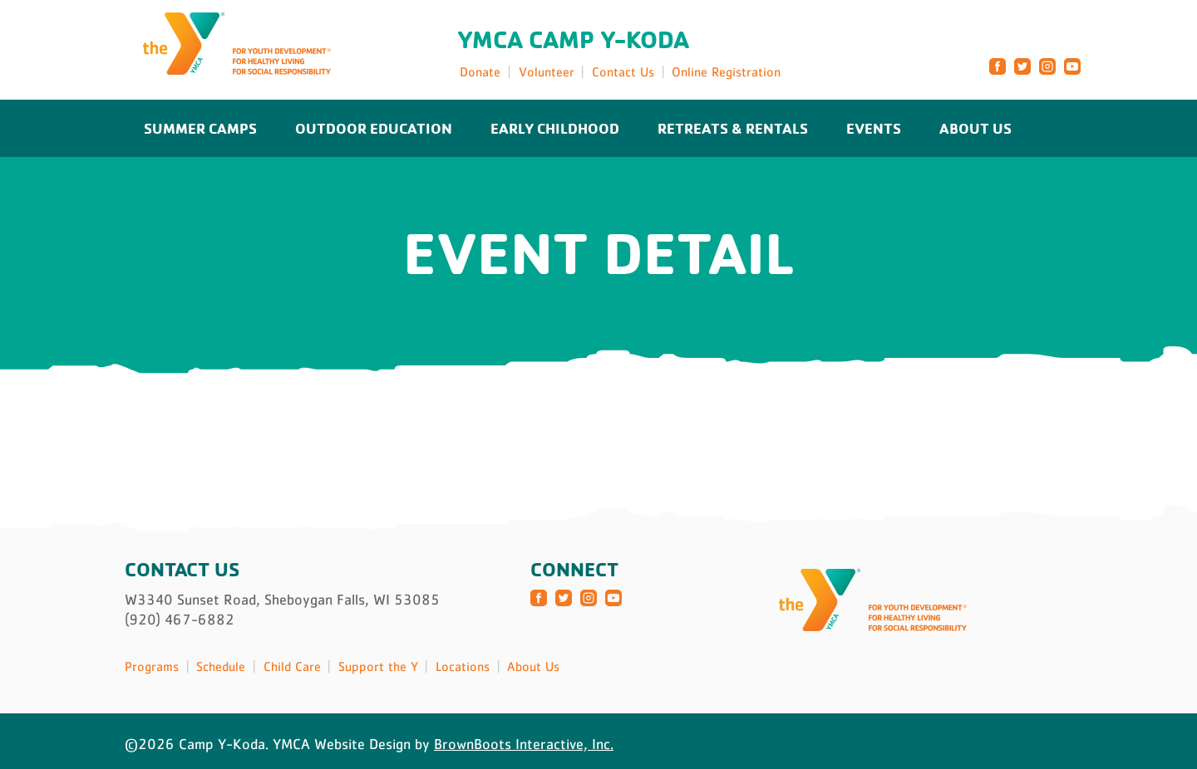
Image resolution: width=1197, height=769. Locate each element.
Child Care (292, 666)
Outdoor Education (373, 128)
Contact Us (623, 71)
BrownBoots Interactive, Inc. (523, 744)
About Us (975, 128)
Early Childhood (554, 128)
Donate (480, 71)
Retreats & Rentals (733, 128)
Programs (152, 666)
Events (873, 128)
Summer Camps (200, 128)
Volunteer (546, 71)
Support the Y (378, 666)
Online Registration (726, 71)
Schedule (220, 666)
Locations (463, 666)
